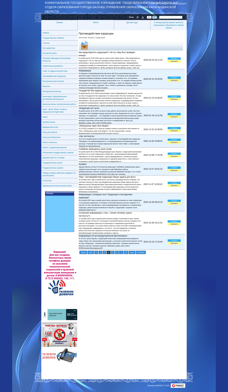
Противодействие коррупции (54, 76)
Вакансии (46, 86)
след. (132, 252)
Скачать (174, 58)
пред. (91, 252)
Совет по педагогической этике (55, 71)
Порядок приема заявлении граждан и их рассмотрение (59, 174)
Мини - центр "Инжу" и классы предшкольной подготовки (54, 110)
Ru (155, 17)
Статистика (47, 181)
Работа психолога (49, 142)
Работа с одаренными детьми (54, 148)
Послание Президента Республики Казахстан (56, 59)
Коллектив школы (49, 53)
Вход (131, 17)
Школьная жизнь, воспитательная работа (59, 104)
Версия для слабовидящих (171, 3)
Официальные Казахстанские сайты (57, 186)
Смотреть (174, 61)
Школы (96, 22)
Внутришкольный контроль (53, 81)
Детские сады (132, 23)
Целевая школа (48, 122)
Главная (59, 23)
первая (83, 252)
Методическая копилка (51, 91)
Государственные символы (53, 38)
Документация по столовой (53, 158)
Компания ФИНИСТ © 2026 (158, 386)
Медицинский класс (50, 127)
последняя (140, 252)
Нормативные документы (52, 66)
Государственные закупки (52, 168)
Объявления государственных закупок (57, 153)
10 (126, 252)
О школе (45, 43)
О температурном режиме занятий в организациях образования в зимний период (168, 25)
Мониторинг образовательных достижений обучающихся (54, 97)
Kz (149, 17)
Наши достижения (49, 132)
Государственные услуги (52, 163)
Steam (45, 117)
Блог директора (48, 48)
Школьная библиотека (51, 137)
